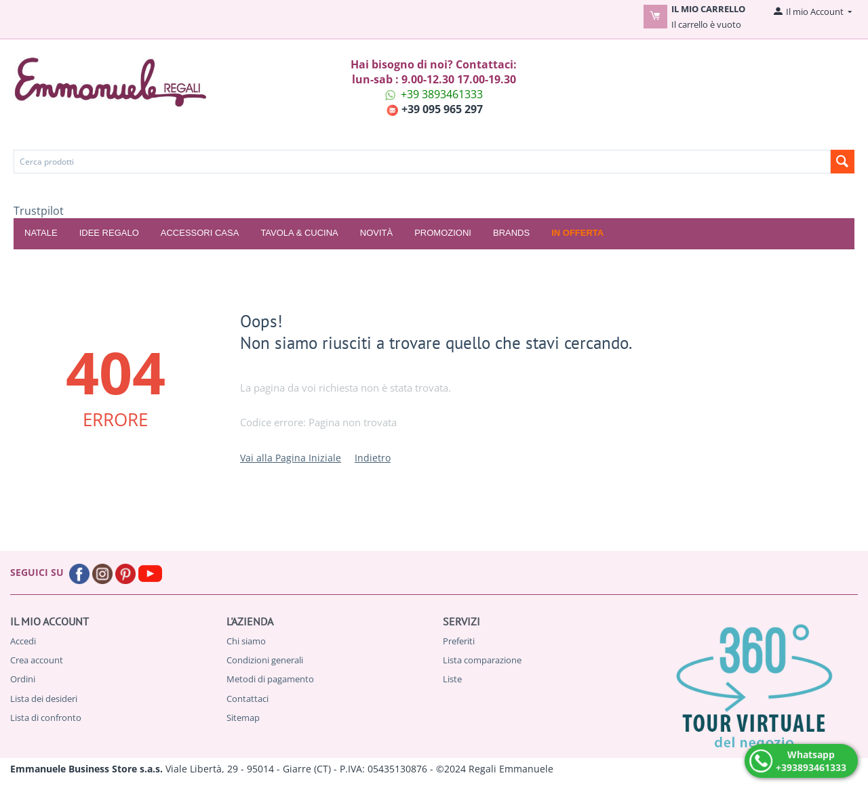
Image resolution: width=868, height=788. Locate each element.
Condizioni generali (264, 660)
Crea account (36, 660)
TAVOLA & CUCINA (299, 233)
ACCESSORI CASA (200, 233)
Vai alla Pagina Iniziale (290, 457)
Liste (452, 679)
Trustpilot (39, 210)
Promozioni (442, 233)
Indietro (373, 457)
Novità (376, 233)
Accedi (23, 641)
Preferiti (459, 641)
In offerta (577, 233)
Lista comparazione (482, 660)
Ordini (22, 679)
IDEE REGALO (109, 233)
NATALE (41, 233)
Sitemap (243, 717)
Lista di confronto (45, 717)
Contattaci (247, 698)
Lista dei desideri (43, 698)
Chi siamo (246, 641)
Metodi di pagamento (270, 679)
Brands (511, 233)
